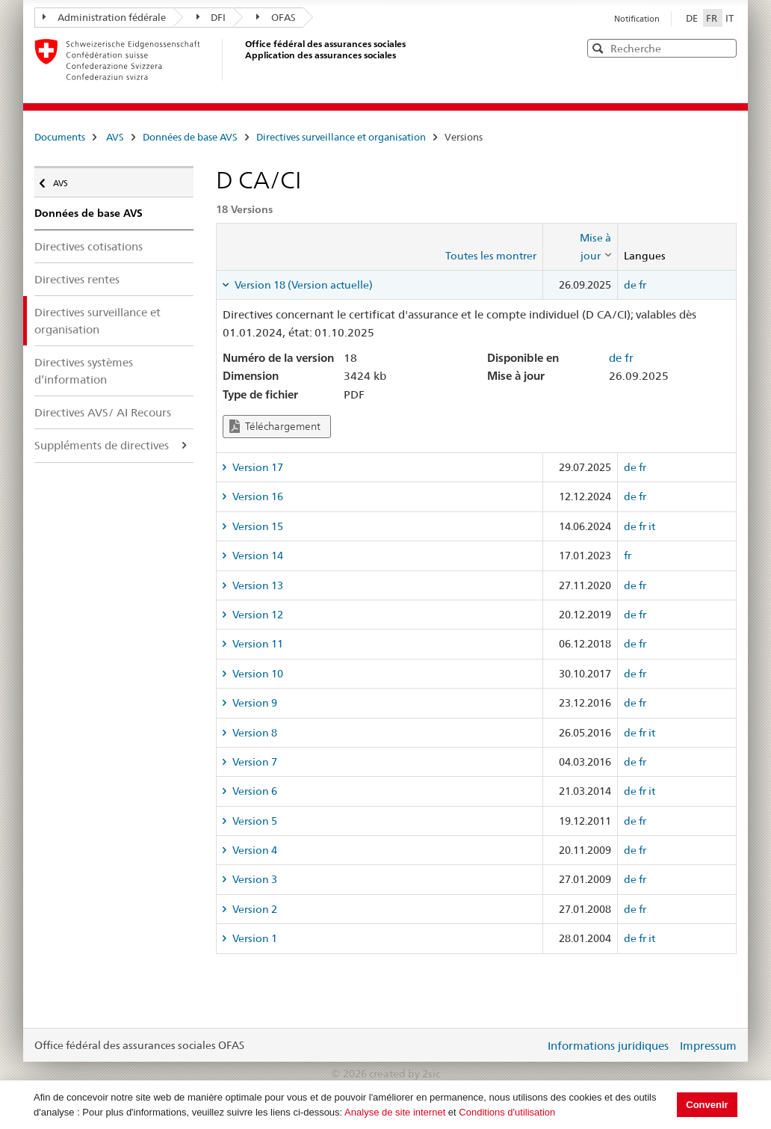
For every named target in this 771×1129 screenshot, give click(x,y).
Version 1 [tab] (253, 938)
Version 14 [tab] (256, 556)
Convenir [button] (707, 1104)
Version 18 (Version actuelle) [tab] (302, 285)
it (651, 526)
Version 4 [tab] (253, 850)
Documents (59, 137)
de (630, 285)
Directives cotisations (88, 246)
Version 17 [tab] (256, 467)
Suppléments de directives (101, 445)
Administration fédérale (104, 17)
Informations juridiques (608, 1046)
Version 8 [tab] (253, 733)
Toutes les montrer (490, 256)
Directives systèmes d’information (83, 371)
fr (642, 285)
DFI (211, 17)
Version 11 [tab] (256, 644)
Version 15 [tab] (256, 526)
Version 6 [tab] (253, 791)
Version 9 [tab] (253, 703)
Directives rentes (77, 279)
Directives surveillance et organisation (341, 137)
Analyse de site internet (394, 1112)
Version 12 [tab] (256, 615)
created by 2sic (404, 1074)
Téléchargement (275, 426)
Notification (637, 18)
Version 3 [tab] (253, 879)
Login (530, 1045)
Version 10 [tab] (256, 674)
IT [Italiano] (729, 18)
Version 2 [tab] (253, 909)
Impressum (708, 1046)
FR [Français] (712, 18)
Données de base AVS (190, 137)
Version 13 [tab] (256, 585)
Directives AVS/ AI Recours (102, 412)
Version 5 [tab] (253, 821)
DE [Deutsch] (693, 18)
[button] (724, 47)
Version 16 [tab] (256, 496)
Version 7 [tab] (253, 762)
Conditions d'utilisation (507, 1112)
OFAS (276, 17)
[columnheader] (579, 247)
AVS (115, 137)
